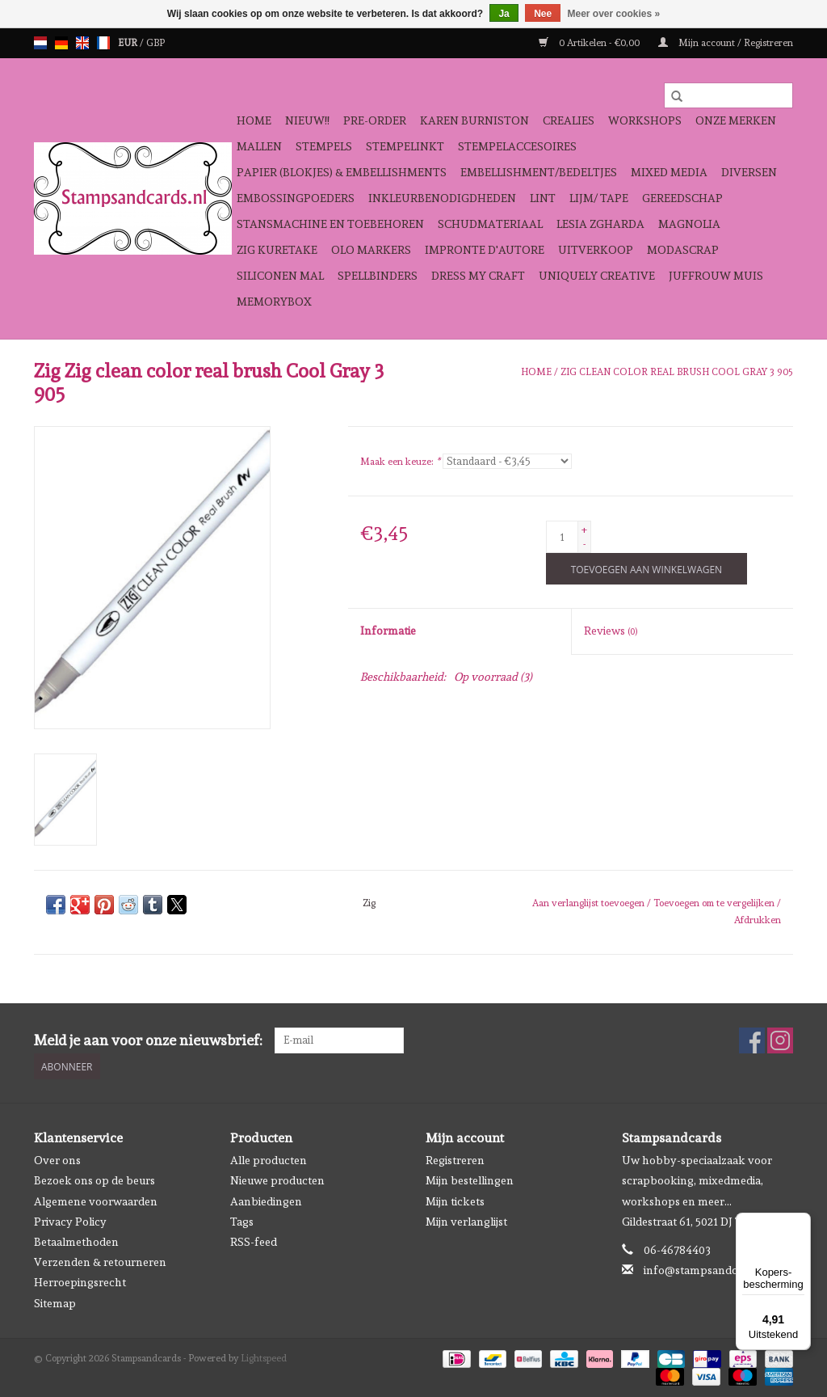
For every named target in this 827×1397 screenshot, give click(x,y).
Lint (543, 198)
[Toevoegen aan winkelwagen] (646, 569)
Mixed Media (669, 172)
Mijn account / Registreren (725, 43)
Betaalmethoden (76, 1241)
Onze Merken (735, 120)
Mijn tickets (455, 1200)
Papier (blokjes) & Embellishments (342, 172)
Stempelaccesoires (517, 146)
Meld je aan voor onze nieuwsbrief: (148, 1040)
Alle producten (268, 1160)
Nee (543, 13)
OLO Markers (371, 249)
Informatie (388, 630)
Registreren (455, 1160)
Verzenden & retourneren (100, 1262)
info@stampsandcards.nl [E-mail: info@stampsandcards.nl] (708, 1270)
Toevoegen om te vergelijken (715, 903)
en (82, 42)
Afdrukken (757, 920)
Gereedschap (682, 198)
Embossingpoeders (296, 198)
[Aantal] (562, 537)
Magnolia (689, 223)
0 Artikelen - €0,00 (590, 43)
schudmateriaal (490, 223)
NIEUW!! (307, 120)
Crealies (568, 120)
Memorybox (274, 301)
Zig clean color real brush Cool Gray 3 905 (676, 372)
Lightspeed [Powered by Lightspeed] (264, 1357)
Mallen (259, 146)
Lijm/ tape (598, 198)
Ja (503, 13)
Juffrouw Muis (716, 275)
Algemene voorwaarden (95, 1200)
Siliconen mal (280, 275)
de (61, 42)
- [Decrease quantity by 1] (584, 544)
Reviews (610, 630)
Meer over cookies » (614, 13)
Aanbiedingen (266, 1200)
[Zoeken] (728, 95)
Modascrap (683, 249)
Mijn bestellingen (470, 1180)
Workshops (645, 120)
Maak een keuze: (400, 461)
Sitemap (55, 1302)
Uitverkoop (595, 249)
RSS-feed (253, 1241)
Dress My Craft (478, 275)
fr (103, 42)
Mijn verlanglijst (466, 1220)
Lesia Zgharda (600, 223)
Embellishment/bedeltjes (538, 172)
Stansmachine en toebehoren (330, 223)
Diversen (749, 172)
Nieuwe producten (277, 1180)
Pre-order (374, 120)
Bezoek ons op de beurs (94, 1180)
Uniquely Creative (597, 275)
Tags (242, 1220)
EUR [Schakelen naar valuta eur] (129, 43)
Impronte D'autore (484, 249)
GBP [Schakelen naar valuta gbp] (155, 43)
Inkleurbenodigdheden (442, 198)
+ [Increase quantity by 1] (584, 529)
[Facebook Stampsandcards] (752, 1040)
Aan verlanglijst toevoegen (589, 903)
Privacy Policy (70, 1220)
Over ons (57, 1160)
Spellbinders (378, 275)
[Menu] (801, 1222)
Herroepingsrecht (80, 1282)
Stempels (324, 146)
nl (40, 42)
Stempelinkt (405, 146)
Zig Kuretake (277, 249)
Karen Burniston (474, 120)
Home (254, 120)
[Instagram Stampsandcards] (780, 1040)
